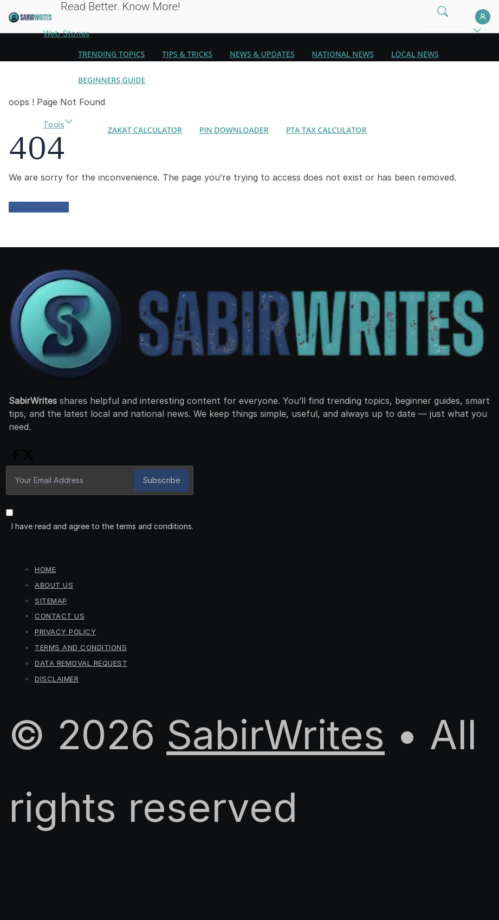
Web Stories (66, 33)
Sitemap (51, 600)
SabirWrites (275, 734)
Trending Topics (111, 54)
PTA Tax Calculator (326, 130)
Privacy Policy (65, 631)
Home (45, 569)
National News (343, 54)
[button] (477, 33)
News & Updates (262, 54)
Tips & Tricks (187, 54)
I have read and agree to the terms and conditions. (102, 526)
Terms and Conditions (81, 647)
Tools (53, 124)
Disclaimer (57, 678)
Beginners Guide (111, 80)
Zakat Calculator (145, 130)
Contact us (60, 616)
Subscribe (161, 480)
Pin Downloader (234, 130)
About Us (54, 585)
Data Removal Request (81, 663)
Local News (415, 54)
